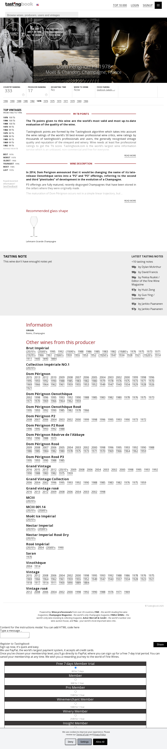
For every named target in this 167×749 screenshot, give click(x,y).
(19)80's (123, 351)
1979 (102, 381)
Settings (84, 742)
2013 (37, 377)
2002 (119, 377)
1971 (65, 100)
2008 (70, 377)
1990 (12, 100)
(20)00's (42, 351)
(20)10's (31, 351)
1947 (113, 355)
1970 (72, 100)
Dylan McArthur (151, 267)
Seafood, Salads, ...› (106, 89)
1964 (45, 384)
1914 (157, 355)
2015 (29, 377)
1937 (119, 579)
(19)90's (70, 351)
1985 (25, 100)
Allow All (100, 742)
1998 (143, 377)
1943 (119, 384)
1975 (52, 100)
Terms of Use (82, 734)
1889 (78, 582)
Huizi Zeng (148, 289)
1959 (69, 355)
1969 (79, 100)
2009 (62, 377)
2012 (45, 377)
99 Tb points (81, 113)
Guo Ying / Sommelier (143, 296)
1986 (89, 351)
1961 (49, 355)
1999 (135, 377)
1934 (121, 355)
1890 (45, 358)
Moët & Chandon (63, 72)
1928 (129, 355)
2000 (127, 377)
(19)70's (31, 355)
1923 (143, 579)
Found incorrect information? (10, 184)
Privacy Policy (99, 734)
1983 (105, 351)
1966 (86, 100)
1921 (138, 355)
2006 (86, 377)
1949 (102, 384)
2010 (53, 377)
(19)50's (103, 355)
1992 (61, 351)
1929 (135, 384)
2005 (94, 377)
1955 (77, 355)
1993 (37, 381)
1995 (52, 351)
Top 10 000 (120, 5)
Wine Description (81, 163)
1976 (45, 100)
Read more (130, 155)
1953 (85, 355)
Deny (70, 742)
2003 (111, 377)
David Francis (150, 272)
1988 (19, 100)
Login (135, 5)
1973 (59, 100)
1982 (32, 100)
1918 (29, 582)
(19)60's (59, 355)
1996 (5, 100)
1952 (93, 355)
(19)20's (147, 355)
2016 (29, 469)
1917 (37, 582)
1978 (39, 100)
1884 (53, 358)
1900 (37, 358)
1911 (29, 358)
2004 (102, 377)
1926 (151, 384)
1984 (45, 451)
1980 (94, 381)
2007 (78, 377)
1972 (143, 419)
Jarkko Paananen (152, 304)
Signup (148, 5)
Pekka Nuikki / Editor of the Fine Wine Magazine (145, 280)
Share (160, 645)
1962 (53, 384)
